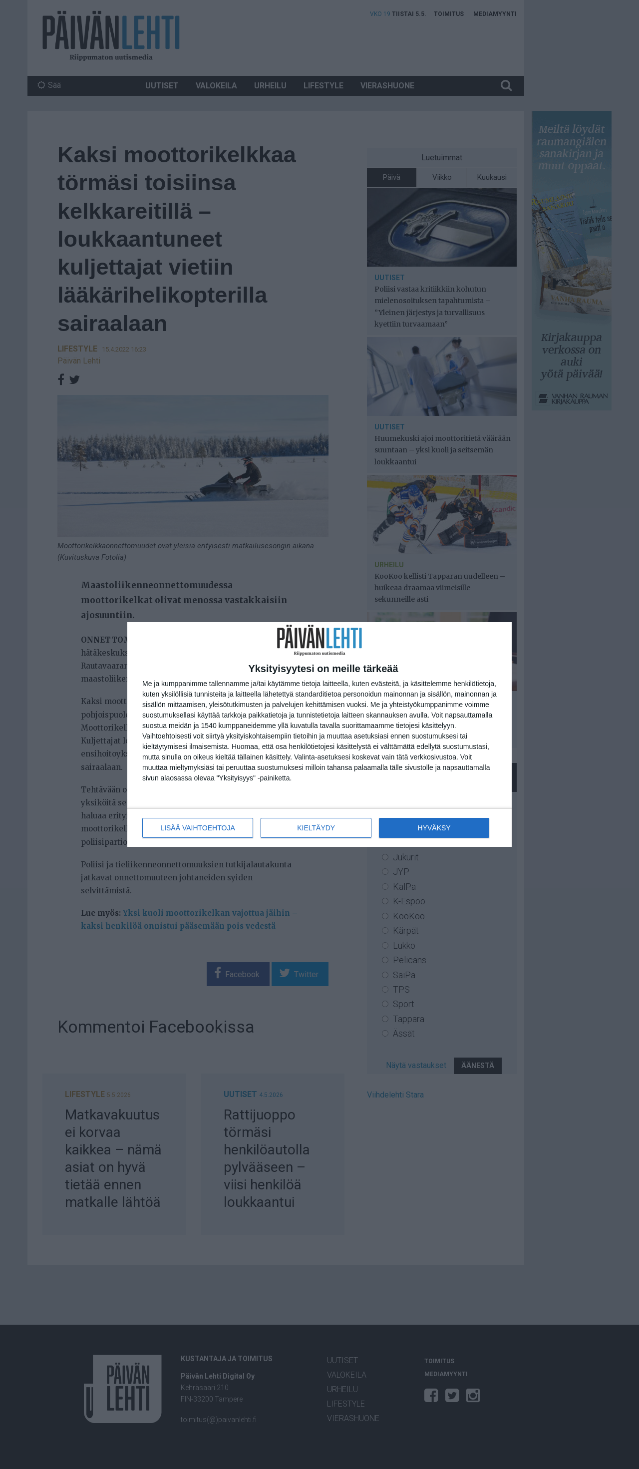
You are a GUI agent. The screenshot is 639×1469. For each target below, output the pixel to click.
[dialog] (319, 734)
